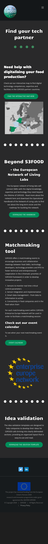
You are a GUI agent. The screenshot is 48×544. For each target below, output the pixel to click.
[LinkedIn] (26, 469)
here (14, 198)
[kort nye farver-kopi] (24, 102)
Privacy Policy (25, 505)
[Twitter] (21, 469)
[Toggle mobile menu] (42, 7)
